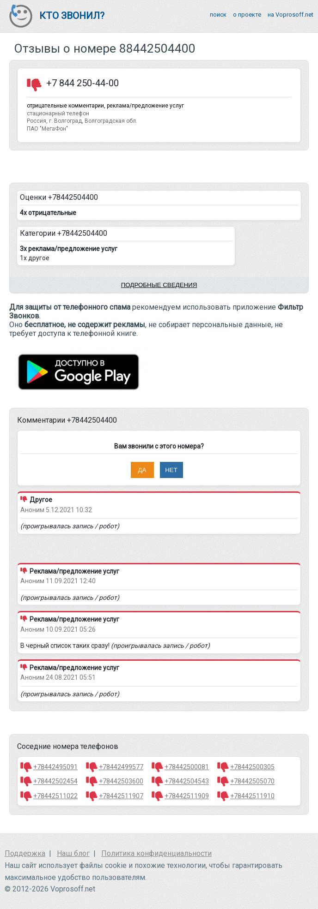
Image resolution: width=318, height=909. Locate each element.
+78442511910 (252, 796)
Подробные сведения (159, 284)
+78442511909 (187, 796)
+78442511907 (121, 796)
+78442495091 (55, 767)
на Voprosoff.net (290, 14)
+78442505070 (252, 781)
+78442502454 (55, 781)
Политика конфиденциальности (156, 853)
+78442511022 (55, 796)
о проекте (247, 14)
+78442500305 (252, 767)
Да (142, 469)
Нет (171, 469)
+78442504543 (187, 781)
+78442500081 (187, 767)
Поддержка (25, 853)
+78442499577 (121, 767)
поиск (218, 14)
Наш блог (73, 853)
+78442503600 (121, 781)
